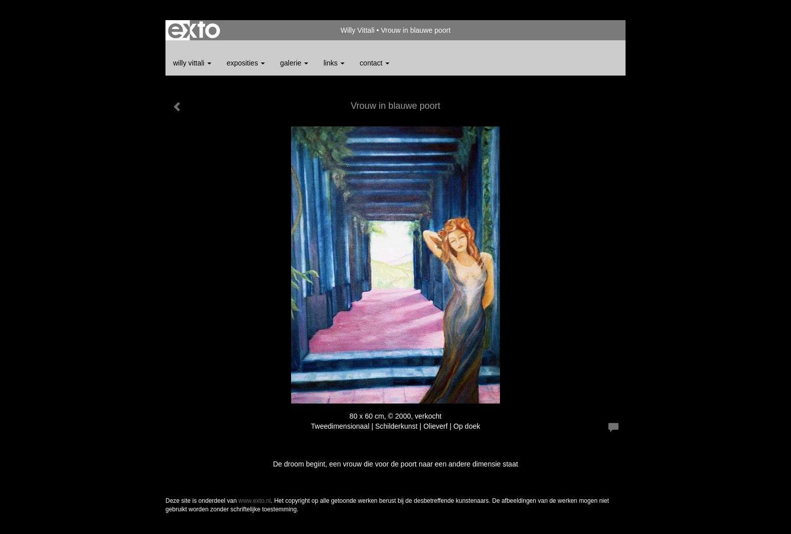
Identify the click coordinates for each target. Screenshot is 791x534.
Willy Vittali (357, 30)
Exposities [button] (246, 63)
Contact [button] (374, 63)
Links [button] (334, 63)
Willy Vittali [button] (192, 63)
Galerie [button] (294, 63)
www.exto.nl (255, 500)
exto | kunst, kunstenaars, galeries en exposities (193, 30)
